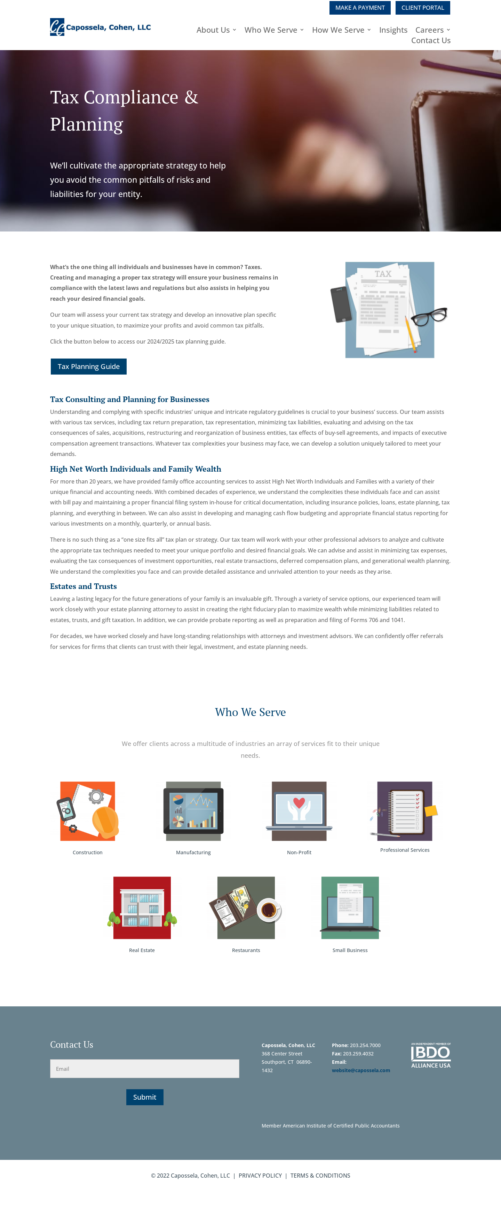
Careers (429, 31)
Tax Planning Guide (89, 366)
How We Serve (338, 31)
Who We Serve (271, 31)
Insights (393, 31)
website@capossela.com (362, 1070)
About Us (213, 31)
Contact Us (431, 41)
